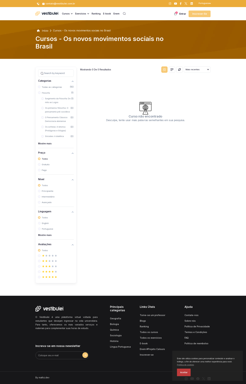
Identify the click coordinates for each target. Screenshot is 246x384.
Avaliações (44, 244)
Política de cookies (185, 365)
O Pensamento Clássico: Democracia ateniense (56, 119)
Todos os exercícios (151, 337)
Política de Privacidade (197, 326)
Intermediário (48, 196)
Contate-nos (191, 315)
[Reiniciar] (179, 69)
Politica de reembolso (196, 343)
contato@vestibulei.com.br (58, 3)
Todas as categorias (52, 87)
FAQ (186, 337)
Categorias (44, 80)
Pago (44, 170)
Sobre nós (190, 320)
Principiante (47, 191)
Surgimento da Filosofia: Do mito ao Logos (58, 100)
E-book (144, 343)
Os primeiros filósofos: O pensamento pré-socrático (57, 110)
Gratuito (46, 164)
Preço (41, 152)
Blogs (143, 320)
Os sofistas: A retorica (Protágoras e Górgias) (55, 129)
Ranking (144, 326)
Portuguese (47, 229)
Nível (41, 179)
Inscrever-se (199, 13)
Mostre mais (45, 143)
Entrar (182, 13)
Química (114, 329)
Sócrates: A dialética (54, 136)
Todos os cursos (149, 332)
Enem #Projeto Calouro (152, 349)
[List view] (172, 69)
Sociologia (116, 335)
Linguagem (44, 211)
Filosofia (46, 93)
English (45, 223)
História (114, 341)
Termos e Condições (195, 332)
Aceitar (183, 372)
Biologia (114, 324)
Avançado (47, 202)
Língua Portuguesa (120, 346)
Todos (45, 159)
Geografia (115, 318)
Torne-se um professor (152, 315)
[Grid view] (164, 69)
